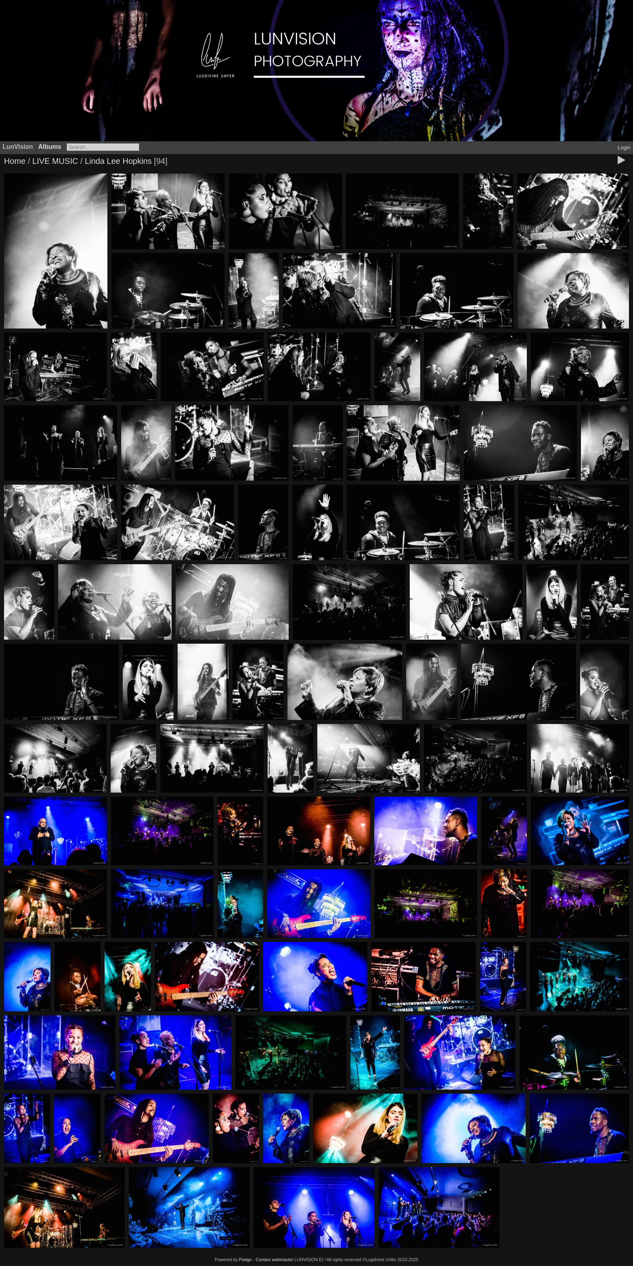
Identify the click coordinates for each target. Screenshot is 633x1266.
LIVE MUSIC (55, 161)
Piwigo (245, 1259)
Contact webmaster (274, 1259)
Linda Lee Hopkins (118, 161)
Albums (49, 146)
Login (624, 147)
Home (14, 161)
